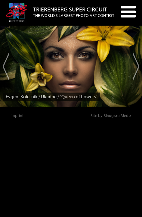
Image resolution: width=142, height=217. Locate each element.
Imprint (17, 115)
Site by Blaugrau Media (111, 115)
